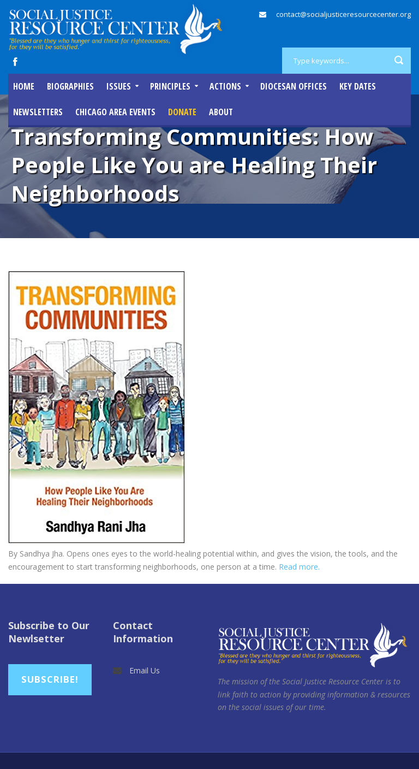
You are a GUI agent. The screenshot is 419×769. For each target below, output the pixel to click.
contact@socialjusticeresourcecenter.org (343, 14)
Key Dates (357, 86)
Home (23, 86)
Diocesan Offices (293, 86)
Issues (118, 86)
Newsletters (38, 112)
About (221, 112)
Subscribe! (50, 679)
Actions (225, 86)
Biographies (70, 86)
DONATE (182, 112)
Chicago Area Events (115, 112)
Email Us (144, 670)
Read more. (299, 566)
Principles (170, 86)
